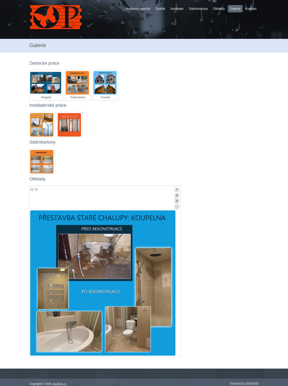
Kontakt (251, 8)
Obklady (219, 8)
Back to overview (177, 198)
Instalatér (177, 8)
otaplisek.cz (59, 383)
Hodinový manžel (138, 8)
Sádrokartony (198, 8)
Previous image (32, 189)
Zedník (160, 8)
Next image (36, 189)
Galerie (235, 8)
